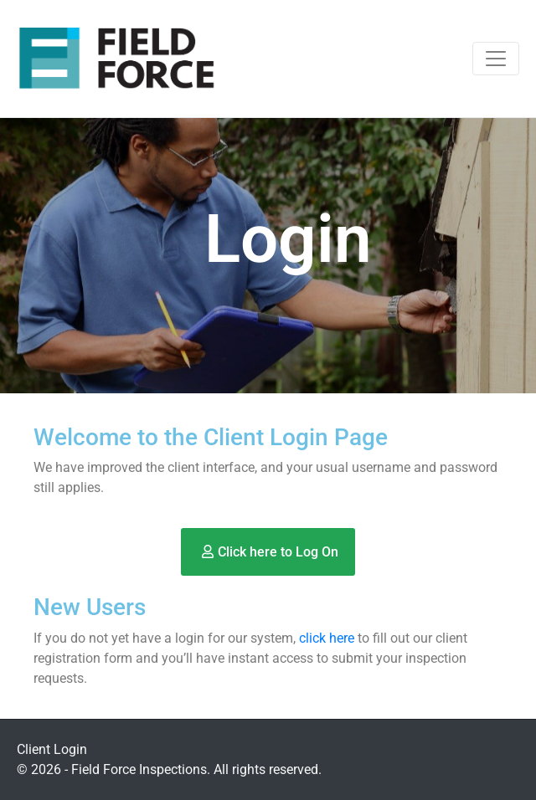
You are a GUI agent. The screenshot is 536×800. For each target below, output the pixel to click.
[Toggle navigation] (495, 58)
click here (326, 638)
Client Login (52, 749)
